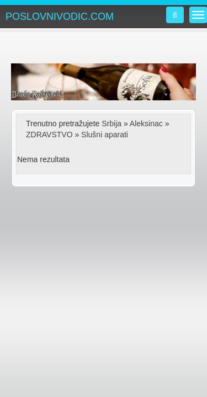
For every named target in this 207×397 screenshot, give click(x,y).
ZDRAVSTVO (49, 134)
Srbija (111, 123)
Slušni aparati (104, 134)
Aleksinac (146, 123)
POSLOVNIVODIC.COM (60, 16)
